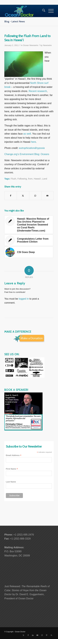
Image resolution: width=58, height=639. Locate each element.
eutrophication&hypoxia (32, 148)
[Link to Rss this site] (51, 635)
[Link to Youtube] (37, 635)
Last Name (11, 482)
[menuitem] (42, 11)
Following (22, 178)
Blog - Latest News (14, 21)
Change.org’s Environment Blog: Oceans (26, 154)
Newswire (47, 45)
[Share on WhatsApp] (35, 195)
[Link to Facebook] (28, 635)
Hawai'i (37, 178)
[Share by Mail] (47, 195)
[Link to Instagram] (42, 635)
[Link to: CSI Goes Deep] (28, 252)
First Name (12, 469)
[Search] (42, 11)
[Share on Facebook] (10, 195)
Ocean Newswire (30, 45)
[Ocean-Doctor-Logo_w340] (24, 11)
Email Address (13, 455)
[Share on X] (23, 195)
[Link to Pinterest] (46, 635)
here (33, 142)
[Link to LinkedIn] (32, 635)
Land (44, 178)
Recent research (38, 91)
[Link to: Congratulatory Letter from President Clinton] (28, 240)
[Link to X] (23, 635)
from (30, 178)
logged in (24, 298)
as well (27, 133)
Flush (13, 178)
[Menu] (49, 11)
